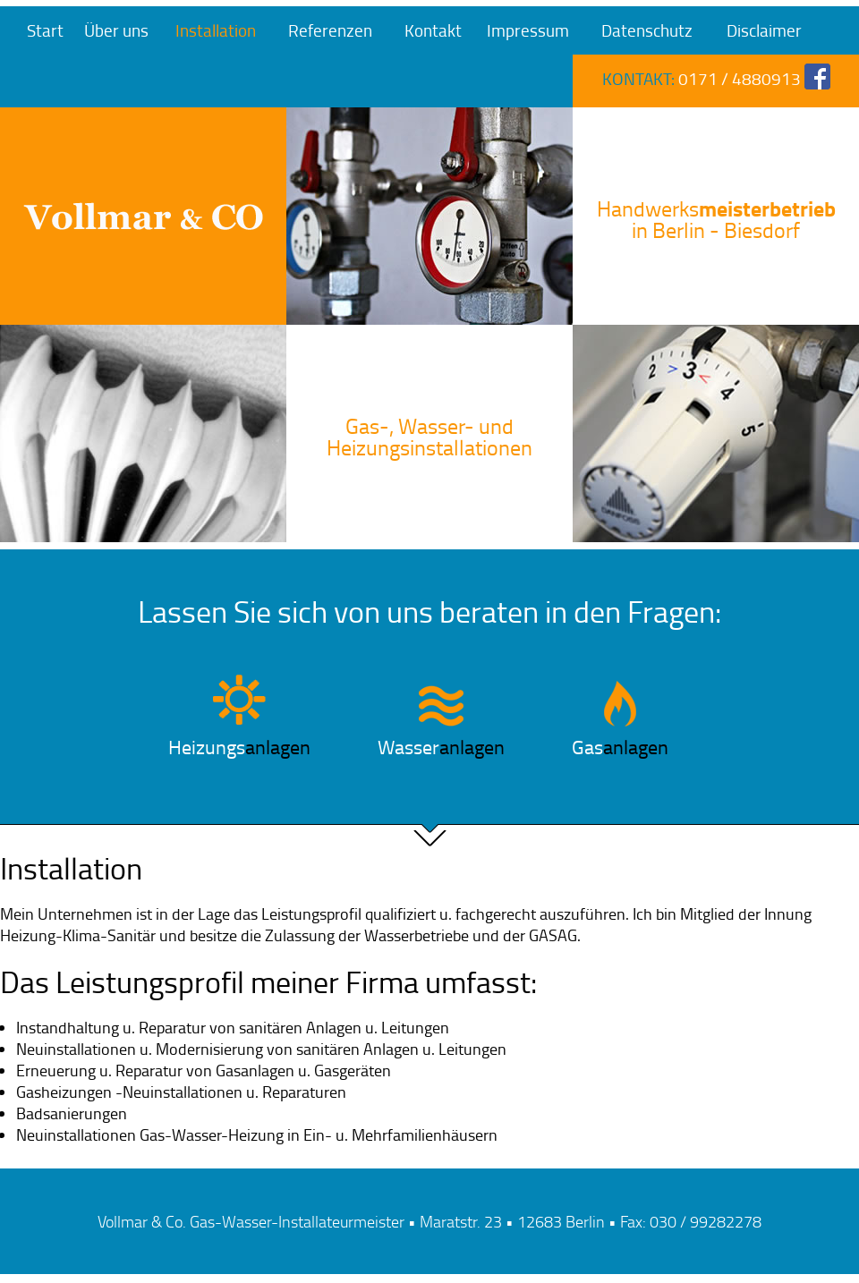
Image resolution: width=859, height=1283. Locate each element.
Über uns (116, 30)
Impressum (528, 30)
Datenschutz (647, 30)
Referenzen (330, 30)
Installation (215, 30)
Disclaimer (764, 30)
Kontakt (433, 30)
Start (45, 30)
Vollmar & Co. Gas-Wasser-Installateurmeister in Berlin (143, 216)
